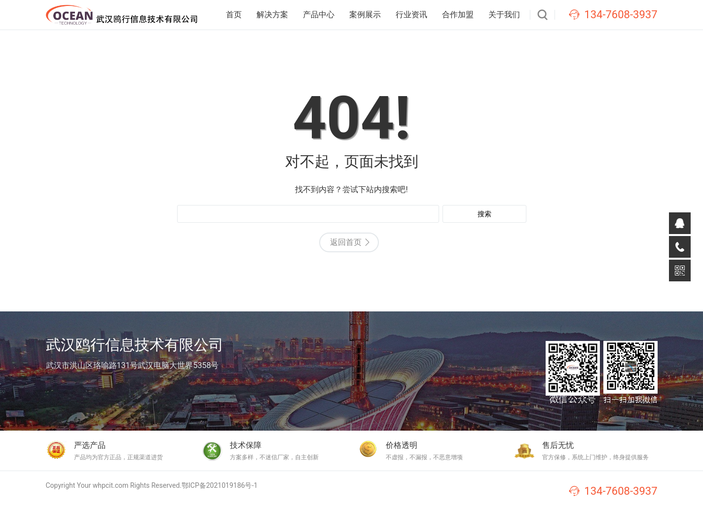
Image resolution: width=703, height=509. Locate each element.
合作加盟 (458, 14)
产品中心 (318, 14)
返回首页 (346, 242)
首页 (234, 14)
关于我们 (504, 14)
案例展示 (365, 14)
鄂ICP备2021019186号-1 (220, 485)
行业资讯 (411, 14)
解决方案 (272, 14)
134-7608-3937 (620, 14)
